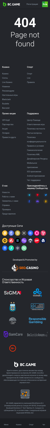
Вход (45, 4)
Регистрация (32, 4)
